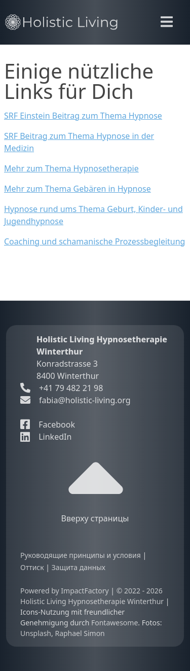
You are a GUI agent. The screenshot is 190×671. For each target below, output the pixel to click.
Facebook (47, 424)
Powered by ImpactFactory (65, 590)
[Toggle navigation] (166, 21)
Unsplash (35, 633)
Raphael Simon (79, 633)
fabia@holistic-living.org (85, 400)
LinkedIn (45, 436)
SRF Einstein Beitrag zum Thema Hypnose (83, 115)
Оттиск (33, 567)
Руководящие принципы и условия (81, 555)
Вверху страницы (95, 487)
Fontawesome (114, 622)
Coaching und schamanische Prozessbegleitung (94, 241)
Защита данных (78, 567)
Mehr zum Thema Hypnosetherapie (71, 168)
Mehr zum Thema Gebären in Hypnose (77, 188)
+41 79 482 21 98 (61, 388)
